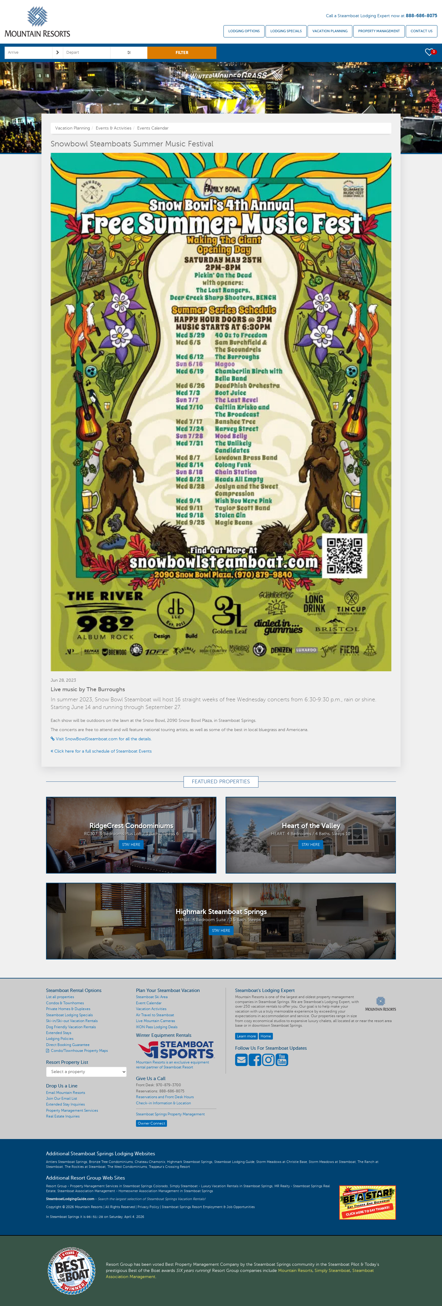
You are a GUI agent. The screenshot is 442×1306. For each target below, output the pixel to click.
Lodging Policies (59, 1039)
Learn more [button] (246, 1036)
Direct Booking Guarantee (68, 1045)
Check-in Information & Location (163, 1103)
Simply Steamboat (332, 1270)
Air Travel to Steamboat (155, 1015)
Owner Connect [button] (151, 1123)
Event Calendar (148, 1003)
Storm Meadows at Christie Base (281, 1162)
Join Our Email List (61, 1098)
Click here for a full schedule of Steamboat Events (101, 751)
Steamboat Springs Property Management (170, 1114)
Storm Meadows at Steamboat (332, 1162)
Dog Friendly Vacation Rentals (71, 1027)
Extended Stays (58, 1033)
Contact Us (421, 31)
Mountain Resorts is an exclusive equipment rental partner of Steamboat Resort (172, 1064)
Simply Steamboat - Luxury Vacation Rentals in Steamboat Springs (221, 1186)
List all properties (60, 997)
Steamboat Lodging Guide (234, 1162)
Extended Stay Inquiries (65, 1104)
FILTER (182, 52)
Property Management (379, 31)
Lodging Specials (286, 31)
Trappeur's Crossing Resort (169, 1167)
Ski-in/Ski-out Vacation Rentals (72, 1021)
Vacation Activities (151, 1009)
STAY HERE (131, 845)
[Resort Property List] (86, 1072)
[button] (429, 52)
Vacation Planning (329, 31)
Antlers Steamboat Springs (66, 1162)
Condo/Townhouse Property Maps (77, 1050)
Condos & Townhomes (65, 1003)
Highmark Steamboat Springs (189, 1162)
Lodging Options (244, 31)
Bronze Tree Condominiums (111, 1162)
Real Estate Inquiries (62, 1116)
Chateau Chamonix (150, 1162)
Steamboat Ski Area (152, 997)
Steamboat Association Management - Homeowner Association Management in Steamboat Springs (135, 1191)
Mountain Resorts (295, 1270)
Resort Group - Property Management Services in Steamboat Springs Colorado (107, 1186)
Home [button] (266, 1036)
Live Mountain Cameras (155, 1021)
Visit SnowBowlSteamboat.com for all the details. (101, 739)
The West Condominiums (127, 1167)
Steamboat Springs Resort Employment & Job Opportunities (208, 1207)
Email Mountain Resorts (65, 1093)
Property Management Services (72, 1110)
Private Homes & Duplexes (68, 1009)
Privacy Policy (148, 1207)
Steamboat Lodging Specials (69, 1015)
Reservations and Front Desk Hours (165, 1097)
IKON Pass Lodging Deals (156, 1027)
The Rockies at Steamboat (85, 1167)
